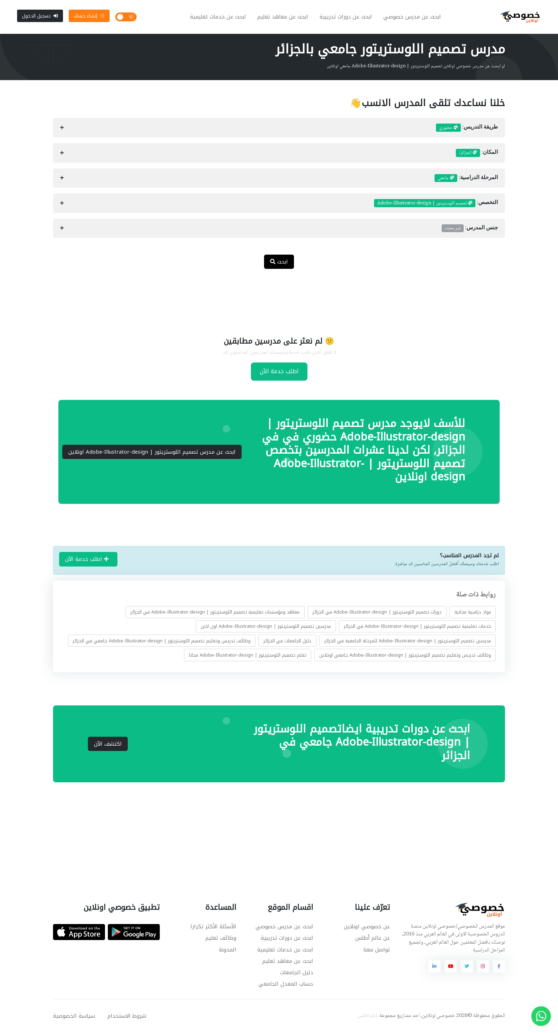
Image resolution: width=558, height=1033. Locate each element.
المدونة (227, 950)
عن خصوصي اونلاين (367, 927)
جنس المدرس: (470, 228)
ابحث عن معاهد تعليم (282, 17)
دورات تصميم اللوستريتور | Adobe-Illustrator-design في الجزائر (377, 612)
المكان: (477, 153)
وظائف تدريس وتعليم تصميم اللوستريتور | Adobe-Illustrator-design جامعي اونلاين (405, 655)
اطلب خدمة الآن (279, 371)
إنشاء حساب (89, 15)
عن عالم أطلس (372, 939)
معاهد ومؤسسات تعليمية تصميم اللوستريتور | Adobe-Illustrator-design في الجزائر (215, 612)
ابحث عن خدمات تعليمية (218, 17)
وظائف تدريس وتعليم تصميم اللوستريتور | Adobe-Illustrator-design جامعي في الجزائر (162, 640)
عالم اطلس (367, 1016)
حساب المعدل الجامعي (285, 984)
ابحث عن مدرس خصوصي (412, 17)
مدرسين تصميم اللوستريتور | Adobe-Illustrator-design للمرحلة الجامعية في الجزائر (407, 640)
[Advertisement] (273, 298)
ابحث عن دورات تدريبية (346, 17)
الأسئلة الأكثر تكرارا (213, 927)
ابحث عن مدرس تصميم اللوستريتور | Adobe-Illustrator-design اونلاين (152, 452)
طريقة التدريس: (467, 128)
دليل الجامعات (296, 973)
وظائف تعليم (220, 939)
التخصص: (436, 203)
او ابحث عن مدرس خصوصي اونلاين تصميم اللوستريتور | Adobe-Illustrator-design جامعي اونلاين (416, 67)
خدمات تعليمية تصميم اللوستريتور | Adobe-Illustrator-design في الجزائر (417, 626)
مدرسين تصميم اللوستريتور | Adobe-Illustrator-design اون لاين (266, 626)
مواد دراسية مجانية (472, 612)
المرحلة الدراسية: (466, 178)
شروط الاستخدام (126, 1016)
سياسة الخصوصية (74, 1016)
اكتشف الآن (108, 744)
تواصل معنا (376, 950)
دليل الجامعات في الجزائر (287, 640)
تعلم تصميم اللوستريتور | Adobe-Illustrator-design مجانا (247, 655)
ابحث (279, 262)
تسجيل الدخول (40, 15)
